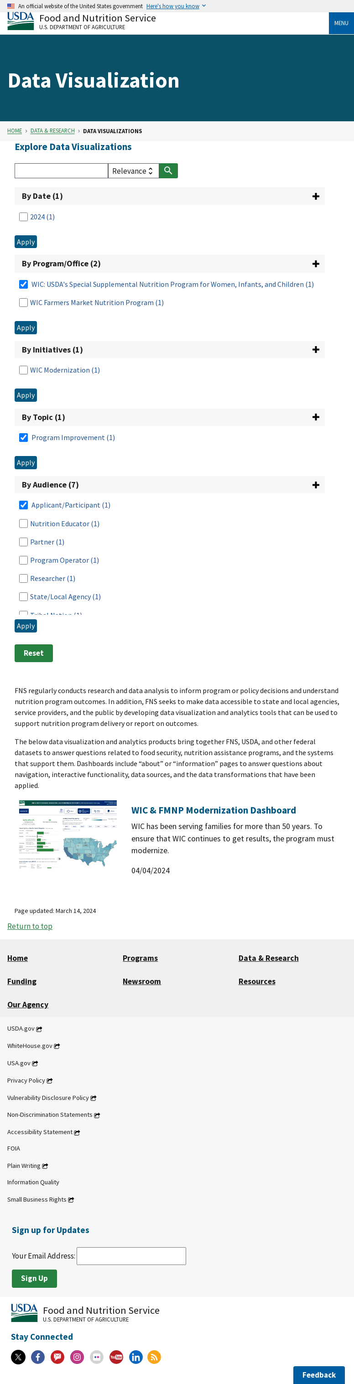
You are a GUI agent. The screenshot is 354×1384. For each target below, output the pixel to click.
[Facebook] (38, 1357)
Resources (257, 981)
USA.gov (19, 1063)
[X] (18, 1357)
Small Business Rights (37, 1199)
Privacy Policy (26, 1080)
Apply (26, 241)
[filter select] (133, 170)
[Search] (61, 170)
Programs (140, 958)
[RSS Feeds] (154, 1357)
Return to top (29, 926)
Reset (34, 653)
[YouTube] (116, 1357)
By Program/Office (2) (61, 263)
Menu (341, 22)
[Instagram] (77, 1357)
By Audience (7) (50, 484)
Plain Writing (24, 1165)
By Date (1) (42, 196)
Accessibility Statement (40, 1132)
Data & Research (53, 131)
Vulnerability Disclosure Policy (48, 1098)
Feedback (319, 1375)
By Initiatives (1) (52, 349)
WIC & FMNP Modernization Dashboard (213, 810)
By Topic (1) (43, 417)
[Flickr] (96, 1357)
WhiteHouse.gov (29, 1046)
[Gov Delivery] (57, 1357)
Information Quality (33, 1182)
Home (14, 131)
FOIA (13, 1149)
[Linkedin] (136, 1357)
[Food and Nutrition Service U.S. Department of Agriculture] (168, 20)
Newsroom (142, 981)
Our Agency (27, 1005)
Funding (21, 981)
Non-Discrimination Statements (50, 1115)
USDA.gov (21, 1029)
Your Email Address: (99, 1256)
